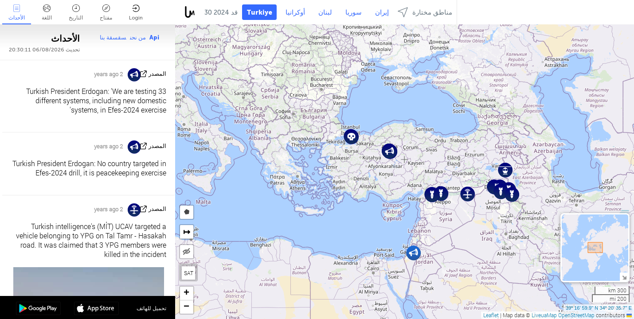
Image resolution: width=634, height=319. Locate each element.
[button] (413, 252)
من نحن (138, 37)
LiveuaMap (544, 315)
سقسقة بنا (113, 37)
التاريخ (76, 12)
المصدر (157, 73)
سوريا (353, 12)
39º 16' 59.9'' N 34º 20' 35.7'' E (599, 308)
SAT (188, 272)
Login (136, 12)
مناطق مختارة (425, 12)
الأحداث (16, 12)
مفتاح (106, 12)
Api (154, 37)
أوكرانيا (295, 12)
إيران (382, 12)
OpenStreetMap (576, 315)
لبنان (325, 12)
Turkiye (259, 12)
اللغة (47, 12)
